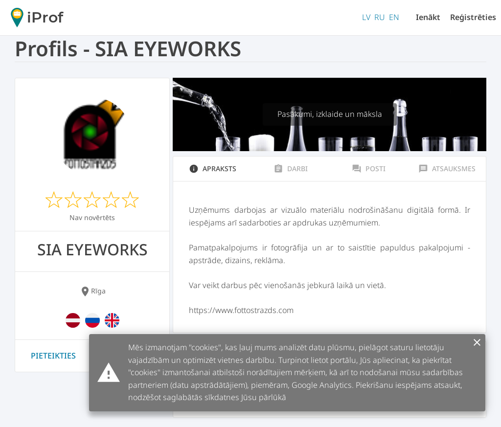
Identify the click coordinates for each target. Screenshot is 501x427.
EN (394, 17)
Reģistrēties (473, 17)
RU (379, 17)
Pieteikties (53, 355)
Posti (369, 169)
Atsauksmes (447, 169)
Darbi (290, 169)
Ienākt (428, 17)
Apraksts (212, 169)
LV (366, 17)
